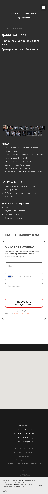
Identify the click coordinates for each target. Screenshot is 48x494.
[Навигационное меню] (43, 7)
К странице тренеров (15, 28)
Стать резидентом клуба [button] (24, 448)
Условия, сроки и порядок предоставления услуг (24, 463)
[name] (24, 266)
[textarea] (24, 289)
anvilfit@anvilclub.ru (24, 429)
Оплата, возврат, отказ (24, 460)
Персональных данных (22, 313)
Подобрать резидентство (24, 303)
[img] (24, 6)
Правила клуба (24, 456)
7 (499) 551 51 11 (24, 18)
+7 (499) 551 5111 (24, 425)
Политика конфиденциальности (24, 452)
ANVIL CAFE (30, 13)
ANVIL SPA (15, 13)
